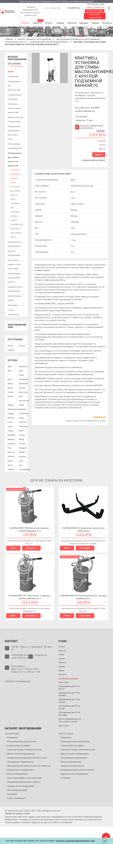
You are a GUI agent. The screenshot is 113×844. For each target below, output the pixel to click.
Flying (21, 417)
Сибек (21, 404)
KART (21, 430)
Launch (22, 434)
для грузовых (16, 66)
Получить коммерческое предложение (89, 127)
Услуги (48, 23)
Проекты (72, 23)
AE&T (10, 366)
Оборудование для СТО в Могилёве (69, 712)
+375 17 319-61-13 (95, 7)
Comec (10, 392)
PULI (9, 447)
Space (10, 465)
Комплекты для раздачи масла (15, 232)
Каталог (25, 23)
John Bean (23, 426)
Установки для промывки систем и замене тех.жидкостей (16, 213)
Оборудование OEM (17, 325)
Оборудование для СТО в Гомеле (69, 699)
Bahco (10, 383)
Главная (9, 39)
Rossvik (22, 456)
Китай (10, 396)
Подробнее (31, 547)
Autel (10, 379)
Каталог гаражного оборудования (34, 39)
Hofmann (23, 422)
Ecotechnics (24, 413)
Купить (99, 154)
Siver (21, 460)
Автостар (23, 392)
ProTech (22, 443)
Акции (11, 71)
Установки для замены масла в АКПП (15, 192)
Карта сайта (64, 681)
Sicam (10, 460)
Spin (21, 465)
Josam (10, 430)
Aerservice (23, 366)
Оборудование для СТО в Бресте (69, 686)
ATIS (9, 370)
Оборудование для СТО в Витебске (69, 693)
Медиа (95, 23)
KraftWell (95, 107)
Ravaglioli (23, 447)
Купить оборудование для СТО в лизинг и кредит (70, 719)
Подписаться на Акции (68, 677)
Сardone (11, 349)
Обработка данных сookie (17, 812)
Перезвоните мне (94, 11)
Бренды (83, 23)
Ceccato (22, 387)
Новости (37, 23)
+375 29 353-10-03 (95, 4)
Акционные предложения (94, 16)
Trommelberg (24, 469)
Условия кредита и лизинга (93, 160)
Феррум (22, 409)
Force (10, 422)
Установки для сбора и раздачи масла (50, 42)
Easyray (11, 413)
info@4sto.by (74, 8)
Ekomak (11, 417)
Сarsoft (22, 345)
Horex (10, 426)
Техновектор (13, 409)
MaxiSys (11, 439)
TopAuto (11, 469)
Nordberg (12, 443)
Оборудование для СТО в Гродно (69, 706)
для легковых (14, 63)
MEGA (21, 439)
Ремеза (11, 404)
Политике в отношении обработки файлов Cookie (75, 841)
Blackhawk (23, 383)
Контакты (107, 23)
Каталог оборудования (17, 58)
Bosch (10, 345)
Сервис (60, 23)
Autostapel (23, 379)
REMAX (22, 452)
